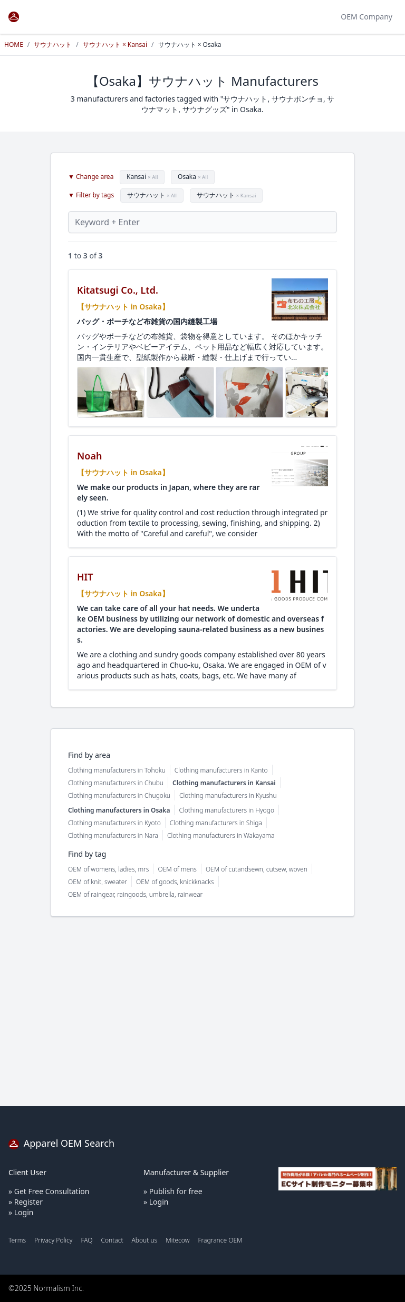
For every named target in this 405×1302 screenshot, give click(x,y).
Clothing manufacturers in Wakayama (220, 835)
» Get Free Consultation (48, 1191)
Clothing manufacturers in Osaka (119, 810)
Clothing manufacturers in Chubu (115, 782)
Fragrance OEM (220, 1240)
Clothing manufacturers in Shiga (216, 822)
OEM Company (366, 17)
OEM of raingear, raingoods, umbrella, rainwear (135, 894)
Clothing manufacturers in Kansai (224, 782)
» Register (25, 1202)
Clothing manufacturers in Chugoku (119, 795)
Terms (17, 1240)
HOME (13, 44)
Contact (112, 1240)
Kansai (142, 176)
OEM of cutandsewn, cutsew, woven (256, 869)
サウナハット (53, 44)
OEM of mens (177, 869)
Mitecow (177, 1240)
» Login (20, 1212)
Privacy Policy (53, 1240)
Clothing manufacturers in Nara (113, 835)
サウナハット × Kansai (115, 44)
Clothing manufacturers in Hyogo (226, 810)
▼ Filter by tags (91, 195)
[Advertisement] (202, 1011)
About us (145, 1240)
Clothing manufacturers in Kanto (221, 770)
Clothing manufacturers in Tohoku (117, 770)
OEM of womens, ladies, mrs (108, 869)
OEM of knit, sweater (97, 881)
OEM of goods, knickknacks (175, 881)
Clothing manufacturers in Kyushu (228, 795)
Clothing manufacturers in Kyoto (114, 822)
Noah (89, 455)
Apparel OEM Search (61, 1143)
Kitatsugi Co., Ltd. (117, 290)
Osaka (193, 176)
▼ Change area (90, 177)
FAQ (86, 1240)
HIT (85, 576)
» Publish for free (172, 1191)
